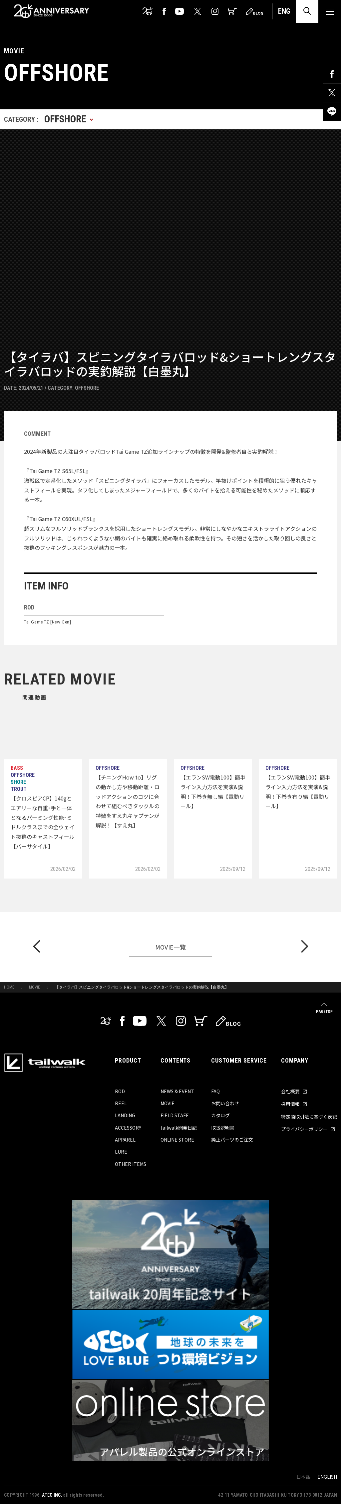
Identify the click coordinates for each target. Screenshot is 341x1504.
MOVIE (34, 987)
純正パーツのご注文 (232, 1139)
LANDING (125, 1115)
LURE (121, 1151)
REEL (121, 1103)
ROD (120, 1091)
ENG (284, 11)
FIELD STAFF (174, 1115)
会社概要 (294, 1091)
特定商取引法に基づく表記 (309, 1116)
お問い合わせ (225, 1103)
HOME (9, 987)
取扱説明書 (222, 1127)
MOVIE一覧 (170, 947)
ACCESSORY (128, 1127)
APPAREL (125, 1139)
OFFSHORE (87, 388)
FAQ (215, 1091)
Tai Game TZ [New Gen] (47, 621)
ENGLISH (327, 1476)
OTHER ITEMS (130, 1164)
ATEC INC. (52, 1495)
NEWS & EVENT (177, 1091)
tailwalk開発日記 (179, 1127)
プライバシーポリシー (308, 1129)
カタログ (220, 1115)
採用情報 (294, 1104)
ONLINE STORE (177, 1139)
